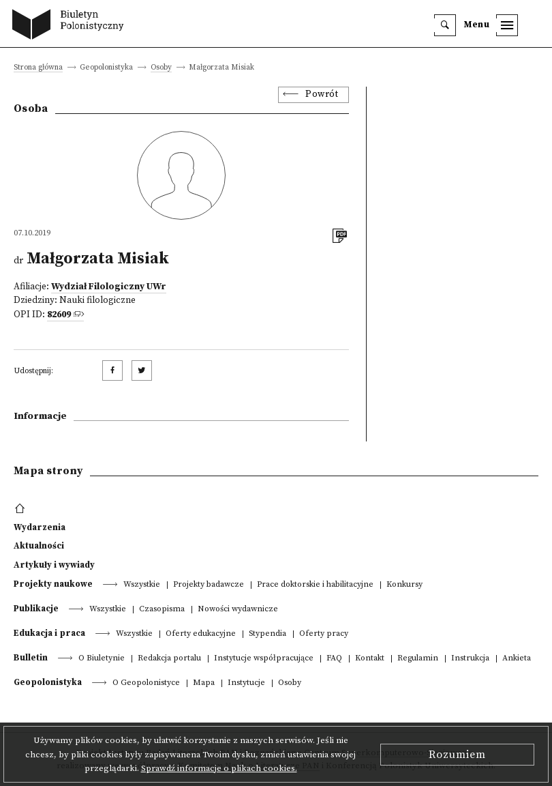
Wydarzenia (39, 527)
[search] (445, 25)
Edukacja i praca (49, 633)
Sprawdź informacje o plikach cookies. (219, 768)
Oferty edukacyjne (201, 634)
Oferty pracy (323, 634)
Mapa (204, 683)
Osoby (161, 67)
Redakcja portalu (169, 659)
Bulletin (31, 657)
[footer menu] (21, 509)
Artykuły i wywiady (54, 564)
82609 (59, 315)
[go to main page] (71, 26)
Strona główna (38, 67)
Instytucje (246, 683)
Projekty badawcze (208, 585)
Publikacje (36, 608)
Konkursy (404, 585)
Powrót (321, 94)
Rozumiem (457, 754)
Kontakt (369, 659)
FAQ (334, 659)
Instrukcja (470, 659)
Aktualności (39, 545)
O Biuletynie (101, 659)
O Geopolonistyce (146, 683)
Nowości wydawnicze (238, 609)
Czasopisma (162, 609)
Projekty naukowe (53, 584)
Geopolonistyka (48, 682)
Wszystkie (141, 585)
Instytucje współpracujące (263, 659)
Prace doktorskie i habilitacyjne (315, 585)
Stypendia (267, 634)
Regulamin (417, 659)
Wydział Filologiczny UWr (108, 287)
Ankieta (516, 659)
